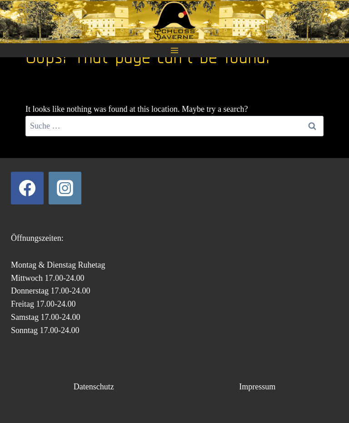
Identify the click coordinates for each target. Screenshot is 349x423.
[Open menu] (174, 50)
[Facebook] (27, 188)
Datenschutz (94, 386)
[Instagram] (65, 188)
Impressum (257, 386)
